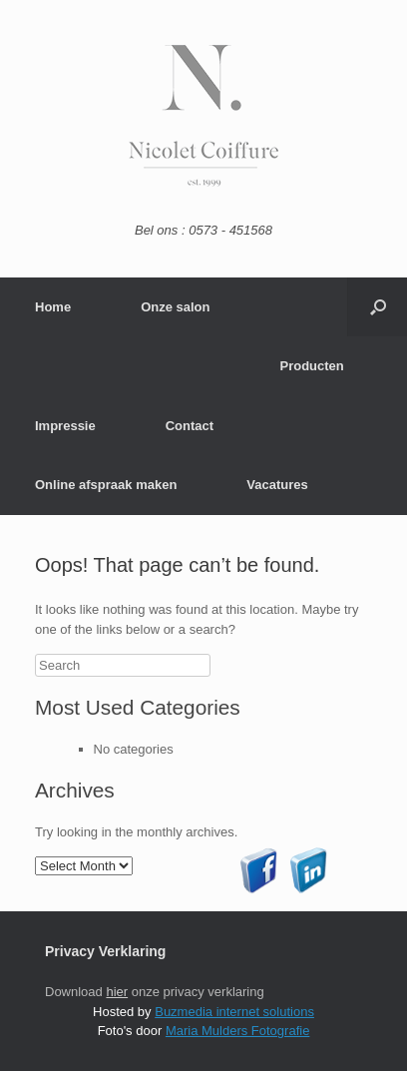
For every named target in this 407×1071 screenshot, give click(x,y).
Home (53, 306)
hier (117, 991)
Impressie (65, 425)
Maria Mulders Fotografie (238, 1030)
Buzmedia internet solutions (234, 1011)
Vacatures (276, 484)
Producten (311, 365)
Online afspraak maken (106, 484)
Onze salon (175, 306)
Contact (189, 425)
